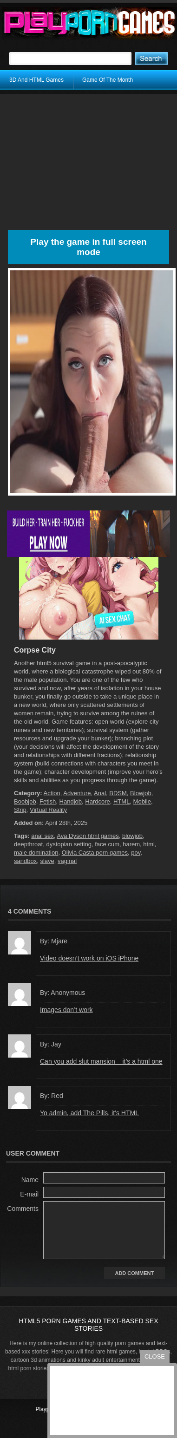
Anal (100, 793)
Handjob (70, 801)
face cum (107, 844)
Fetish (47, 801)
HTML (121, 801)
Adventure (77, 793)
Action (52, 793)
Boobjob (25, 801)
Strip (20, 809)
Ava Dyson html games (87, 835)
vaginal (67, 860)
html (149, 844)
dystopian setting (69, 844)
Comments (23, 1208)
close (154, 1356)
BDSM (118, 793)
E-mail (29, 1194)
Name (30, 1179)
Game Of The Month (107, 80)
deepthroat (28, 844)
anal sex (42, 835)
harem (131, 844)
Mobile (142, 801)
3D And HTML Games (36, 80)
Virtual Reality (48, 809)
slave (47, 860)
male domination (36, 852)
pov (135, 852)
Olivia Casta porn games (95, 852)
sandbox (25, 860)
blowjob (132, 835)
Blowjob (140, 793)
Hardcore (97, 801)
